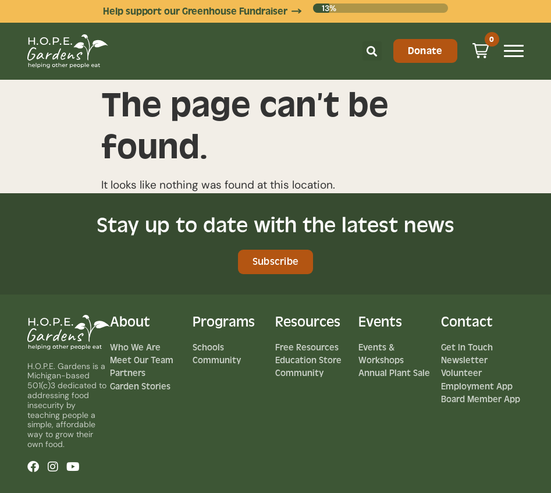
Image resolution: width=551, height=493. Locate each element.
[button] (372, 51)
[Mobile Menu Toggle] (514, 51)
